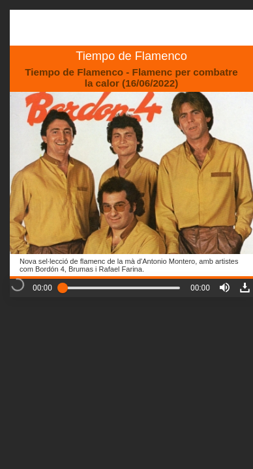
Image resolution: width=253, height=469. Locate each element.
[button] (225, 287)
